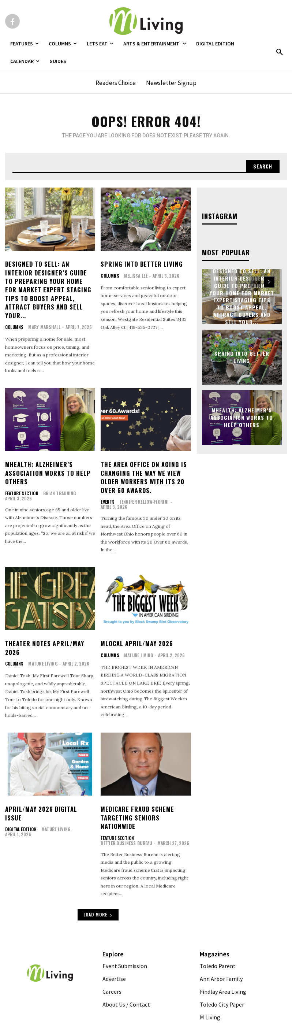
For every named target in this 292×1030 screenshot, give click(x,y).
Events (107, 490)
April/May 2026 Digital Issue (50, 796)
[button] (279, 52)
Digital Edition (20, 807)
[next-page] (269, 281)
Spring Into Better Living (140, 263)
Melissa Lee (134, 275)
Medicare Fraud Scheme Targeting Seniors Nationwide (137, 804)
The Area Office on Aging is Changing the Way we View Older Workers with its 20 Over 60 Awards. (142, 465)
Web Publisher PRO (145, 1024)
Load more (98, 900)
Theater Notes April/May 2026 (44, 635)
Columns (14, 316)
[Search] (262, 166)
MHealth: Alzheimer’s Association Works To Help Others (47, 461)
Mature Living (42, 651)
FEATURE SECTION (21, 481)
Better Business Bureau (162, 823)
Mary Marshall (43, 316)
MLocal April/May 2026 (136, 631)
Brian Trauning (58, 481)
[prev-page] (256, 281)
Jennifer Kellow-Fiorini (142, 489)
